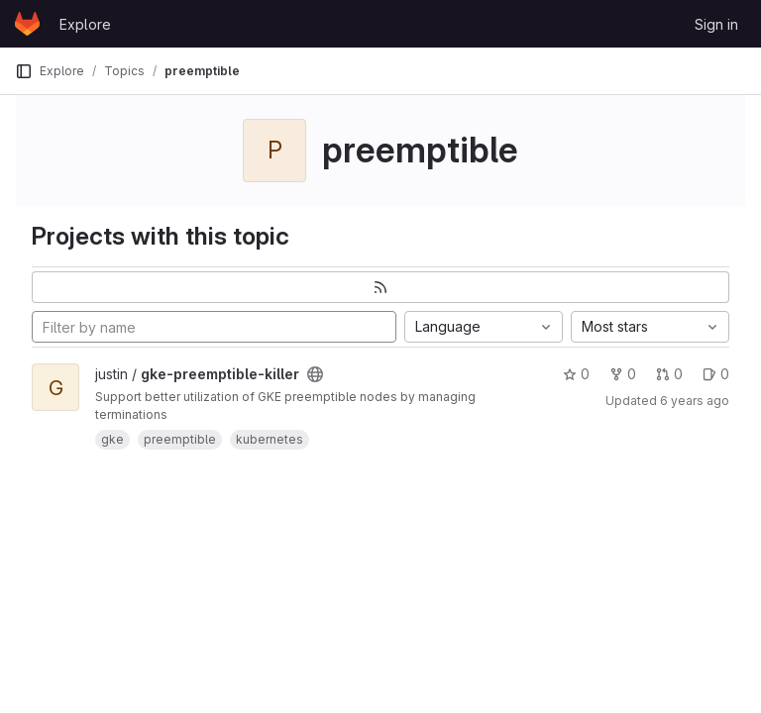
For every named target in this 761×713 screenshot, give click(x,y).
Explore (85, 24)
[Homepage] (27, 24)
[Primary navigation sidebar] (24, 71)
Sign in (716, 24)
